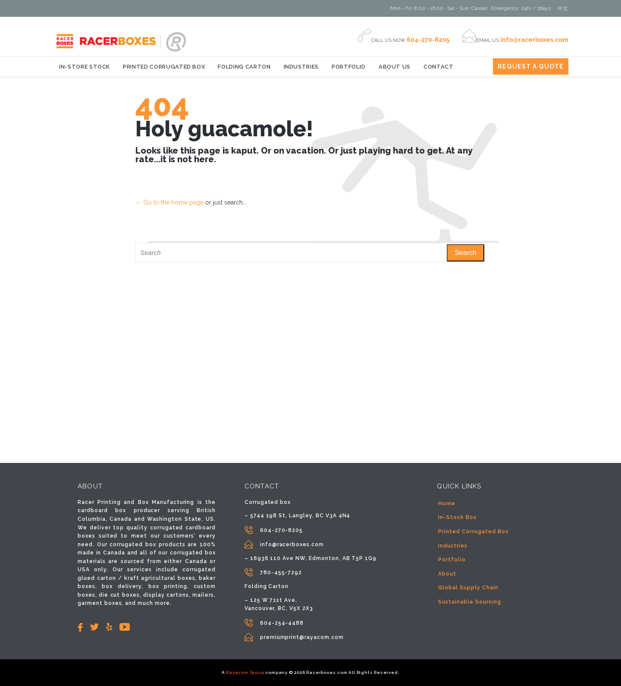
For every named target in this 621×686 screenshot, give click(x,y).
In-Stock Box (457, 517)
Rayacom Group (245, 672)
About (447, 574)
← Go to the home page (169, 202)
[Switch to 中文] (563, 9)
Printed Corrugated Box (473, 532)
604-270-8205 (281, 530)
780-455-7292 (281, 573)
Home (446, 503)
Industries (452, 546)
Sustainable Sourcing (469, 602)
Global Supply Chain (468, 588)
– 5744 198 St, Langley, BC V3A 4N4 (298, 516)
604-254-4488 (282, 623)
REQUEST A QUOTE (531, 66)
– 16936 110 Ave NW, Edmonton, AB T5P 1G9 (310, 558)
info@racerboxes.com (292, 544)
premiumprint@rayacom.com (302, 637)
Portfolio (452, 560)
